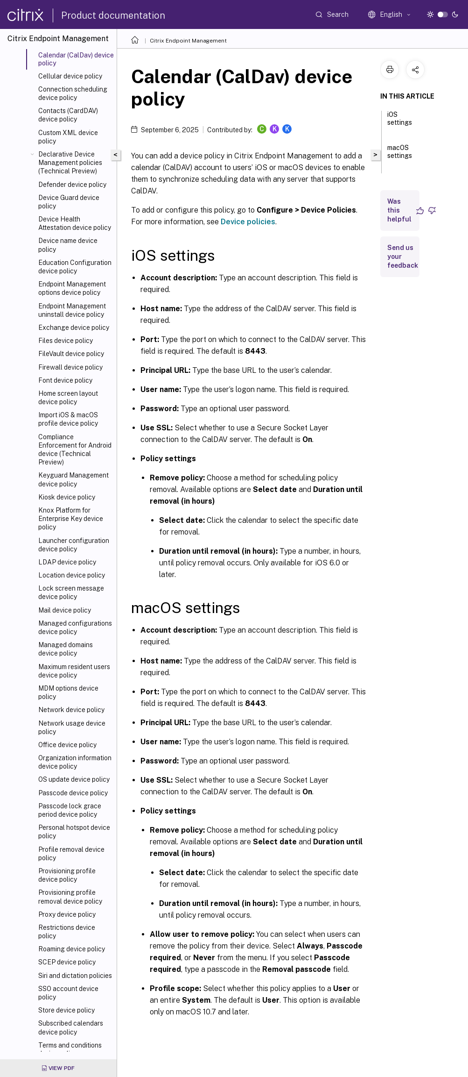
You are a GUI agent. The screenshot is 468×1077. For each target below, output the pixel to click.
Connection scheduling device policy (72, 93)
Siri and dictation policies (75, 975)
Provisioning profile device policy (67, 875)
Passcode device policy (73, 793)
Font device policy (65, 380)
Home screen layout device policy (68, 398)
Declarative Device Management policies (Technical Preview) (70, 162)
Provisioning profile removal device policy (70, 897)
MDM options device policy (68, 692)
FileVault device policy (71, 353)
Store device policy (66, 1010)
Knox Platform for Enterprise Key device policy (70, 518)
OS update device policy (74, 779)
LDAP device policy (67, 562)
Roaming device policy (71, 949)
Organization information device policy (75, 762)
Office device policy (67, 745)
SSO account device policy (68, 993)
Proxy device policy (67, 914)
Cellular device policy (70, 76)
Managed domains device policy (65, 649)
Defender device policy (72, 184)
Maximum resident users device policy (74, 671)
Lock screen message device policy (71, 592)
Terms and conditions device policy (70, 1049)
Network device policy (71, 709)
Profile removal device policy (71, 854)
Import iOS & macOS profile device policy (68, 419)
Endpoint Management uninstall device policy (72, 310)
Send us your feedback (402, 256)
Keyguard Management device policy (73, 479)
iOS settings (399, 123)
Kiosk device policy (66, 497)
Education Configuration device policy (75, 267)
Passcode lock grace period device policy (69, 810)
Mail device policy (64, 610)
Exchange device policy (73, 327)
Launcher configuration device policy (73, 545)
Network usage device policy (71, 727)
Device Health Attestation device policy (74, 223)
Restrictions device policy (66, 932)
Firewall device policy (70, 367)
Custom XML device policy (68, 137)
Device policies (248, 221)
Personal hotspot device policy (74, 832)
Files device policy (65, 340)
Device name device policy (68, 245)
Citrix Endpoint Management (188, 40)
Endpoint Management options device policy (72, 288)
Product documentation (113, 15)
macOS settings (399, 156)
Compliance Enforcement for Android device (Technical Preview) (75, 449)
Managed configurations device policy (75, 627)
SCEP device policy (67, 962)
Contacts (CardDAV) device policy (68, 115)
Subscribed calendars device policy (70, 1027)
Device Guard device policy (68, 202)
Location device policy (71, 575)
